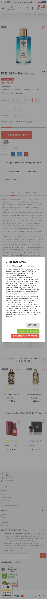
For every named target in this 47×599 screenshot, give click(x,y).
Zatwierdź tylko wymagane (25, 336)
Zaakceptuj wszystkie (28, 331)
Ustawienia (32, 325)
